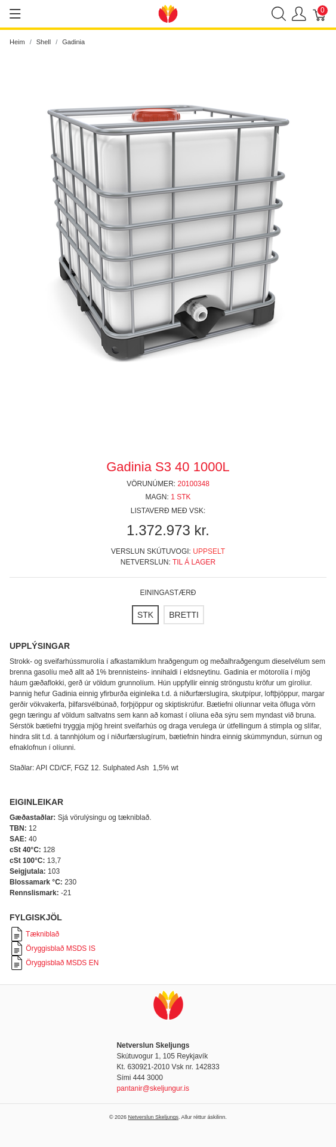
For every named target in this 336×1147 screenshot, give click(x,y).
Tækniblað (34, 934)
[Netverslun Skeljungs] (168, 13)
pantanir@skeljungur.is (152, 1088)
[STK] (145, 614)
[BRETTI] (184, 614)
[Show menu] (15, 14)
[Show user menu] (299, 14)
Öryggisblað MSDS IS (52, 948)
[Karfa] (320, 14)
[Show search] (279, 14)
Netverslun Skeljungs (153, 1117)
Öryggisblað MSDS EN (54, 963)
